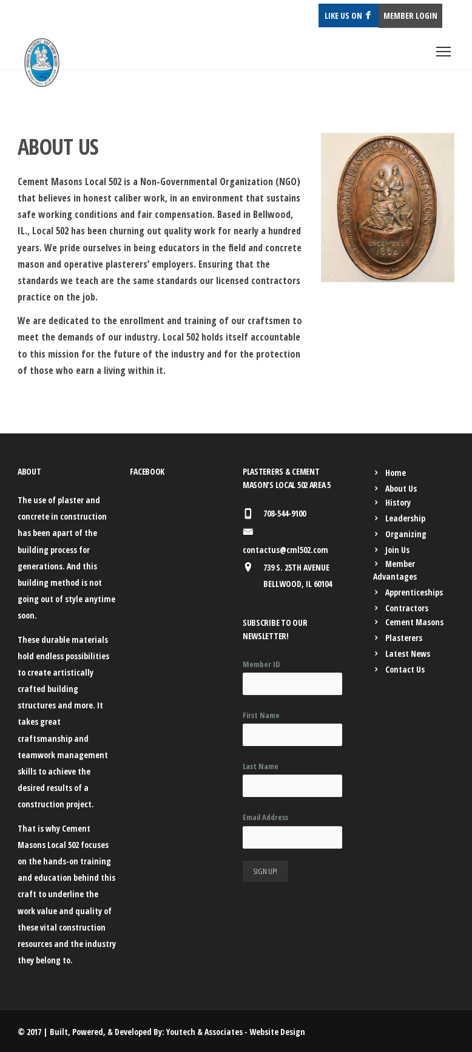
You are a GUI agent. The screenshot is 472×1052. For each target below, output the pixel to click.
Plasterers (403, 637)
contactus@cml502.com (285, 549)
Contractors (406, 608)
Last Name (260, 766)
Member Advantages (395, 570)
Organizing (405, 534)
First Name (261, 715)
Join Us (397, 549)
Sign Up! (265, 871)
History (398, 502)
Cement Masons (414, 622)
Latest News (407, 653)
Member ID (261, 664)
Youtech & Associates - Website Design (235, 1031)
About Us (401, 488)
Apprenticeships (414, 592)
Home (395, 472)
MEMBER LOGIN (410, 15)
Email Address (265, 817)
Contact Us (405, 669)
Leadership (405, 518)
